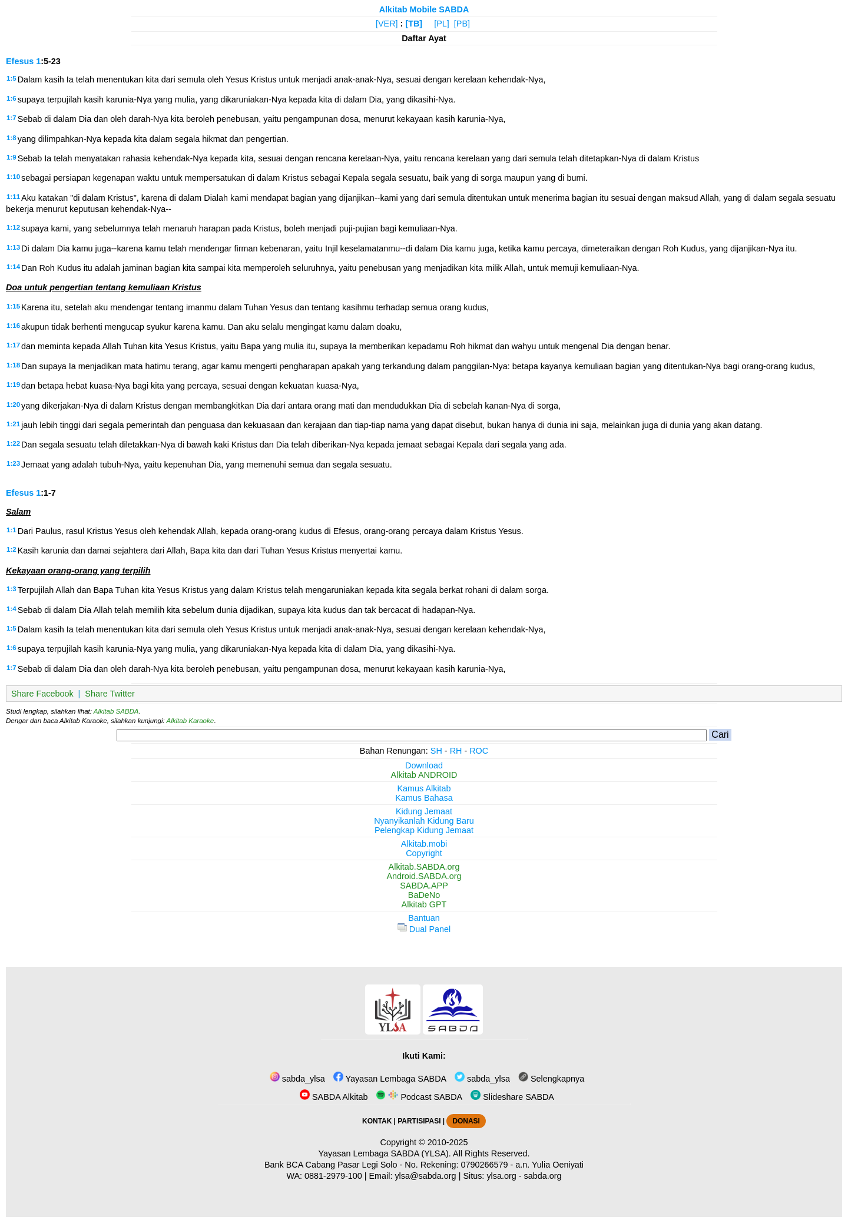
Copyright (424, 853)
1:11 (13, 196)
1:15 (13, 306)
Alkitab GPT (424, 904)
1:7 (11, 117)
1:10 (13, 176)
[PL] (441, 23)
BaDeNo (424, 895)
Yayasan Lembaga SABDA (389, 1078)
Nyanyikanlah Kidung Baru (424, 821)
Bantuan (424, 918)
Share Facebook (42, 693)
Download (424, 765)
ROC (478, 750)
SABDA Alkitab (333, 1097)
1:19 (13, 384)
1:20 (13, 404)
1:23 (13, 463)
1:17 (13, 345)
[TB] (413, 23)
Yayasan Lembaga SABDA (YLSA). (385, 1153)
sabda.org (543, 1176)
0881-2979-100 (333, 1176)
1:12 (13, 227)
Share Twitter (110, 693)
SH (436, 750)
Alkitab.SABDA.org (424, 866)
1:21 (13, 423)
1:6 (11, 98)
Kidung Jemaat (424, 811)
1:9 (11, 157)
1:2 (11, 549)
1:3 (11, 588)
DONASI (465, 1121)
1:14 (13, 266)
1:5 (11, 78)
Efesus (20, 61)
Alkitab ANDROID (424, 775)
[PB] (462, 23)
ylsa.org (501, 1176)
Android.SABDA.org (423, 876)
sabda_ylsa (297, 1078)
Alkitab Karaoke (190, 720)
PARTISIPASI (419, 1121)
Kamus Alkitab (423, 788)
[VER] (387, 23)
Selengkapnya (551, 1078)
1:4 (11, 608)
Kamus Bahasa (424, 798)
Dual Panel (424, 929)
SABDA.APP (424, 885)
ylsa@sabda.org (425, 1176)
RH (456, 750)
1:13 (13, 247)
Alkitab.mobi (424, 843)
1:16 (13, 325)
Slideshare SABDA (512, 1097)
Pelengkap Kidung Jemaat (424, 830)
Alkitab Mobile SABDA (424, 9)
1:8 (11, 137)
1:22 (13, 443)
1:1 (11, 529)
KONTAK (377, 1121)
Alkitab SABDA (116, 711)
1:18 (13, 365)
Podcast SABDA (419, 1097)
